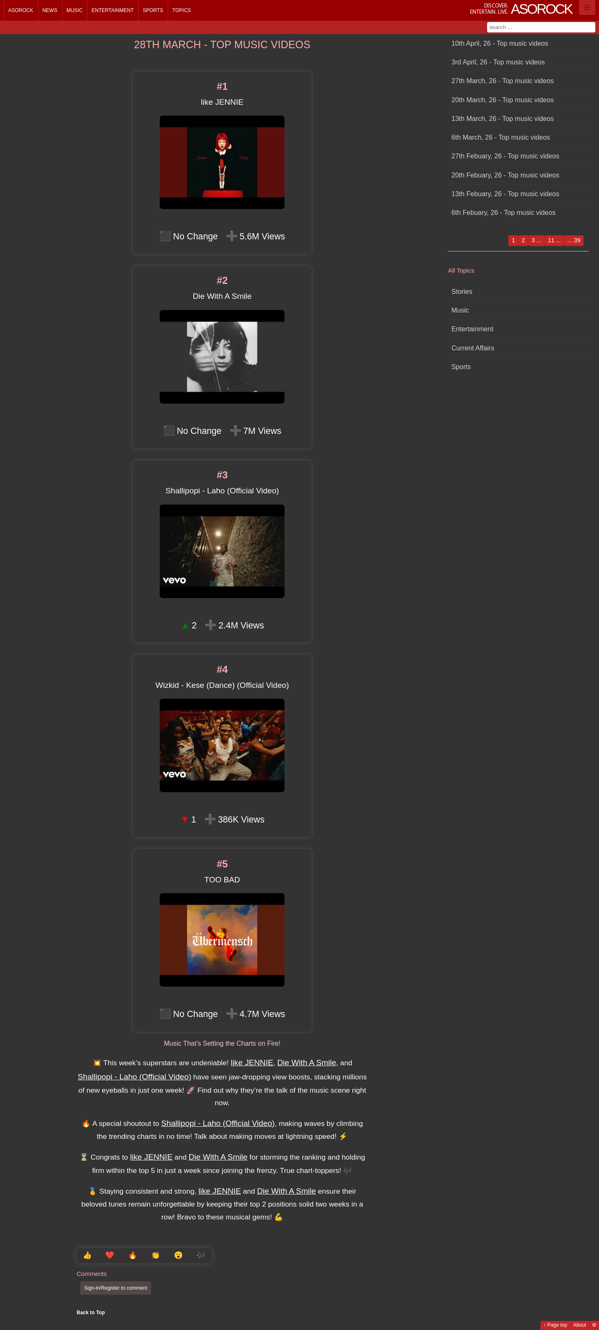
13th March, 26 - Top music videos (502, 118)
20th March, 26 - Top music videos (502, 99)
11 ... (554, 240)
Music (75, 10)
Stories (461, 291)
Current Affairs (472, 348)
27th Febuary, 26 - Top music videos (505, 156)
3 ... (536, 240)
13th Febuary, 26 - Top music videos (505, 193)
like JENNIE (252, 1062)
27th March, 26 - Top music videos (502, 80)
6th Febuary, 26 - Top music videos (503, 212)
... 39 (573, 240)
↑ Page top (555, 1325)
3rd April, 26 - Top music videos (498, 62)
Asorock (20, 10)
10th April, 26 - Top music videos (499, 43)
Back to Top (91, 1312)
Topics (181, 10)
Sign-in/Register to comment (115, 1288)
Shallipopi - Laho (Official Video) (134, 1076)
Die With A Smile (306, 1062)
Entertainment (113, 10)
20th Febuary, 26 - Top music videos (505, 175)
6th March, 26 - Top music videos (500, 137)
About (579, 1325)
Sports (153, 10)
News (49, 10)
